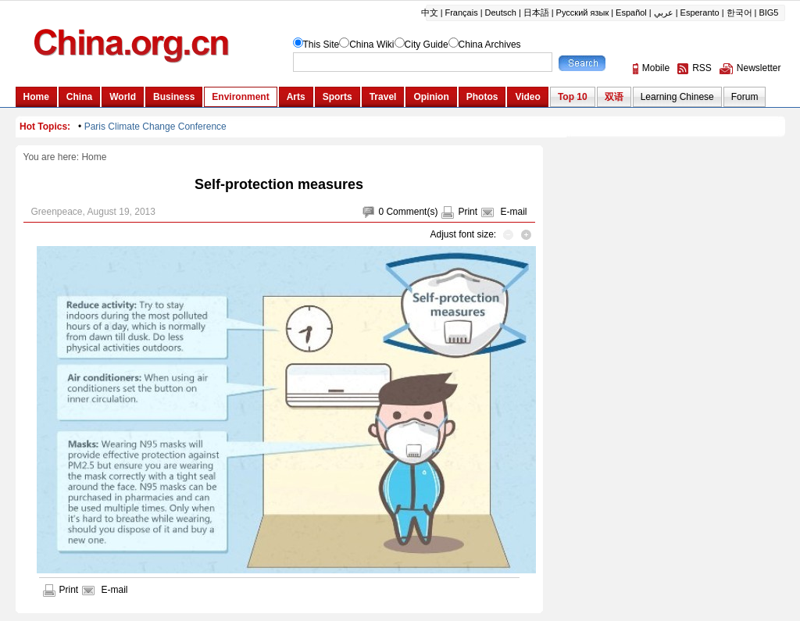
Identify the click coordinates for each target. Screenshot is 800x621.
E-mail (513, 211)
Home (93, 157)
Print (467, 211)
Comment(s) (412, 211)
